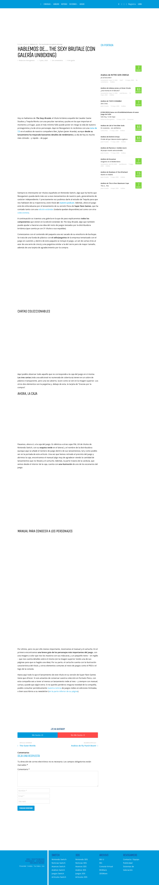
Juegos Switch (58, 873)
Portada (19, 44)
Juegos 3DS (80, 873)
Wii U (101, 859)
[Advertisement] (79, 24)
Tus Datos (37, 866)
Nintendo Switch (59, 859)
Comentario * (23, 769)
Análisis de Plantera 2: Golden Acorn (114, 148)
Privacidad (22, 866)
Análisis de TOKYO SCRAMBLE (111, 101)
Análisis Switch (58, 870)
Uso (43, 866)
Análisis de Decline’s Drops (110, 137)
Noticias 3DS (81, 863)
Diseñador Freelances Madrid (37, 862)
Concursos (130, 119)
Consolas (47, 4)
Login (140, 4)
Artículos (26, 44)
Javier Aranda (105, 106)
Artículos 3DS (81, 877)
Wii (100, 863)
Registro (132, 4)
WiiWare (103, 870)
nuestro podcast (67, 202)
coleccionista (23, 212)
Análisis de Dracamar (108, 159)
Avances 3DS (80, 866)
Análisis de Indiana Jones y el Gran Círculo (116, 88)
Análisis (56, 4)
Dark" (121, 80)
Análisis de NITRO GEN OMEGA (115, 75)
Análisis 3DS (80, 870)
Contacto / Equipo (131, 859)
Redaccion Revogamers (27, 60)
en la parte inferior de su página (63, 691)
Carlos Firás (104, 130)
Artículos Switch (59, 877)
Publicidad (127, 863)
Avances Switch (58, 866)
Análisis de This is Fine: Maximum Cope (115, 183)
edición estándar (45, 209)
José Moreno (123, 93)
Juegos (81, 4)
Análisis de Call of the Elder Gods (112, 126)
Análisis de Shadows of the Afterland (114, 172)
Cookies (30, 866)
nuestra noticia (54, 688)
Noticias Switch (58, 863)
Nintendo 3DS (81, 859)
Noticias (64, 4)
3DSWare (103, 873)
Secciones (73, 4)
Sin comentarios (57, 60)
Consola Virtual (106, 866)
